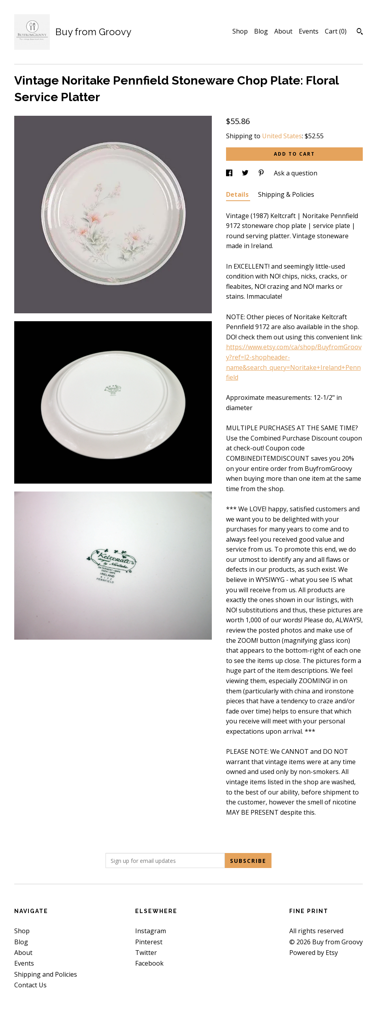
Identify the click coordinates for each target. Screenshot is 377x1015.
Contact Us (30, 985)
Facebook (149, 963)
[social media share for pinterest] (262, 173)
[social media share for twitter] (246, 173)
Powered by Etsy (313, 952)
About (283, 31)
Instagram (150, 930)
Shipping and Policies (45, 974)
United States (282, 136)
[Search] (360, 32)
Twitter (146, 952)
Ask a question (295, 173)
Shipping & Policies (286, 194)
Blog (261, 31)
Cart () (336, 31)
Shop (240, 31)
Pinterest (148, 942)
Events (309, 31)
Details (238, 194)
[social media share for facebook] (230, 173)
